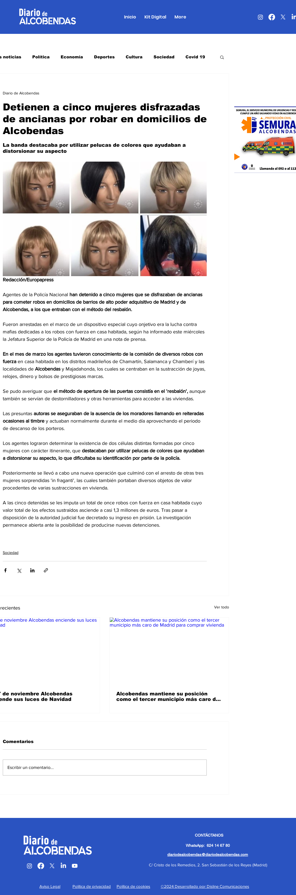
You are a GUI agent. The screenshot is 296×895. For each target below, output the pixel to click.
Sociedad (164, 57)
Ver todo (221, 607)
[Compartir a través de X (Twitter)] (18, 570)
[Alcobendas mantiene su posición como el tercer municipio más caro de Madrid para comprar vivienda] (169, 650)
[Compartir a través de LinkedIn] (32, 570)
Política (41, 57)
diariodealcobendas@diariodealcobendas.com (207, 854)
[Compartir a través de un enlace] (46, 570)
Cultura (134, 57)
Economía (72, 57)
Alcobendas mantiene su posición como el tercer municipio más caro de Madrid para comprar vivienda (167, 696)
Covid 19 (195, 57)
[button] (222, 57)
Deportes (104, 57)
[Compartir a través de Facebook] (5, 570)
